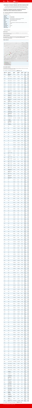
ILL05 (4, 161)
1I (10, 6)
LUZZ (4, 361)
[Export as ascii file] (21, 70)
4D (11, 6)
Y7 (24, 6)
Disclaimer (12, 404)
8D (13, 6)
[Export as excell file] (19, 70)
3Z (11, 7)
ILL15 (4, 169)
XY (23, 6)
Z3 (22, 7)
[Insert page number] (11, 70)
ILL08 (4, 167)
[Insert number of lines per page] (16, 70)
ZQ (26, 7)
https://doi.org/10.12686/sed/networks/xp (20, 37)
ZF (24, 7)
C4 (19, 6)
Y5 (21, 7)
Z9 (23, 7)
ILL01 (4, 173)
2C (12, 7)
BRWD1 (5, 101)
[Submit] (18, 70)
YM (20, 7)
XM (17, 7)
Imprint (14, 404)
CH (9, 6)
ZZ (26, 6)
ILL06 (4, 163)
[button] (4, 1)
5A (12, 6)
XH (15, 7)
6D (13, 7)
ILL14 (4, 371)
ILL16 (4, 171)
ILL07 (4, 165)
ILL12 (4, 394)
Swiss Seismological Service (8, 404)
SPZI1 (4, 392)
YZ (25, 6)
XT (18, 7)
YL (19, 7)
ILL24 (4, 175)
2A (10, 7)
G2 (20, 6)
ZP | (25, 7)
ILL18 (4, 396)
